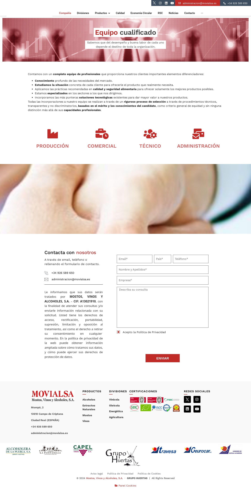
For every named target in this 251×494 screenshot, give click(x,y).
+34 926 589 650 (62, 277)
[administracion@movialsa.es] (46, 284)
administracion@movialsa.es (71, 283)
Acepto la (144, 336)
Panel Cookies (125, 490)
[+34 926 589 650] (46, 278)
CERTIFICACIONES (143, 396)
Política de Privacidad (151, 336)
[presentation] (143, 348)
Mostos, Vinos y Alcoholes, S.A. (104, 482)
